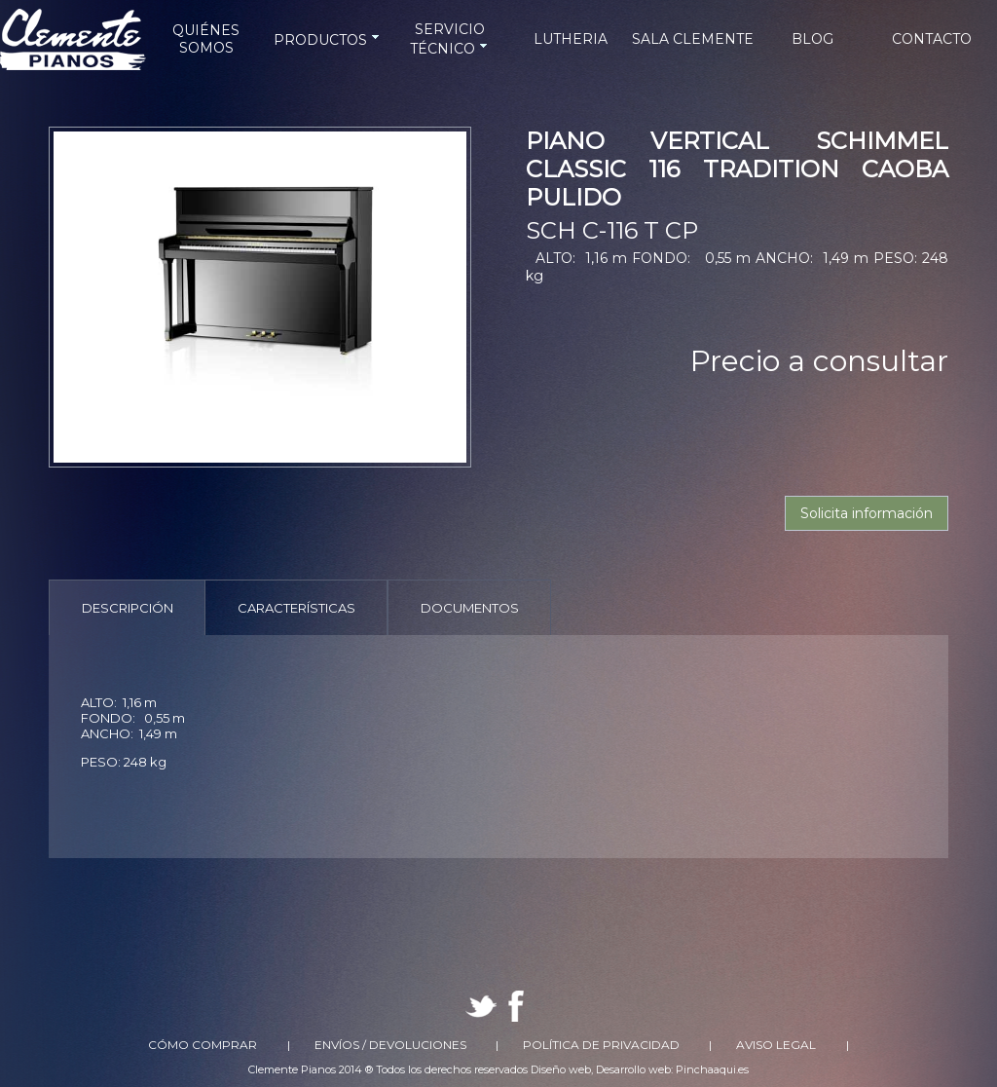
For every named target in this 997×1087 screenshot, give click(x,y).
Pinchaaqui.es (712, 1069)
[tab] (127, 607)
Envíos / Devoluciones (390, 1044)
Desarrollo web (633, 1069)
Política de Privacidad (601, 1044)
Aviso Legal (776, 1044)
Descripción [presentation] (127, 608)
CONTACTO (932, 39)
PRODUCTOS (328, 40)
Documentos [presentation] (470, 608)
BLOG (812, 39)
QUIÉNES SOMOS (206, 38)
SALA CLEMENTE (693, 39)
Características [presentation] (296, 608)
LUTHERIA (571, 39)
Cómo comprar (202, 1044)
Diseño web (561, 1069)
